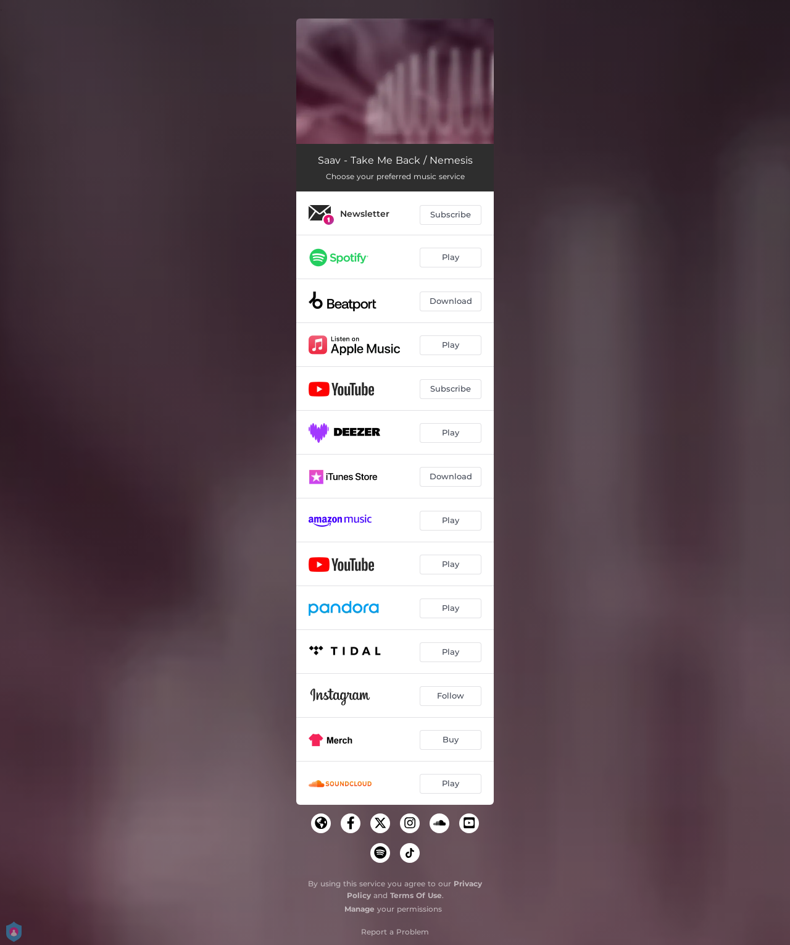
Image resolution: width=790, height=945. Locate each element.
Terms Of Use (416, 895)
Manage (359, 909)
